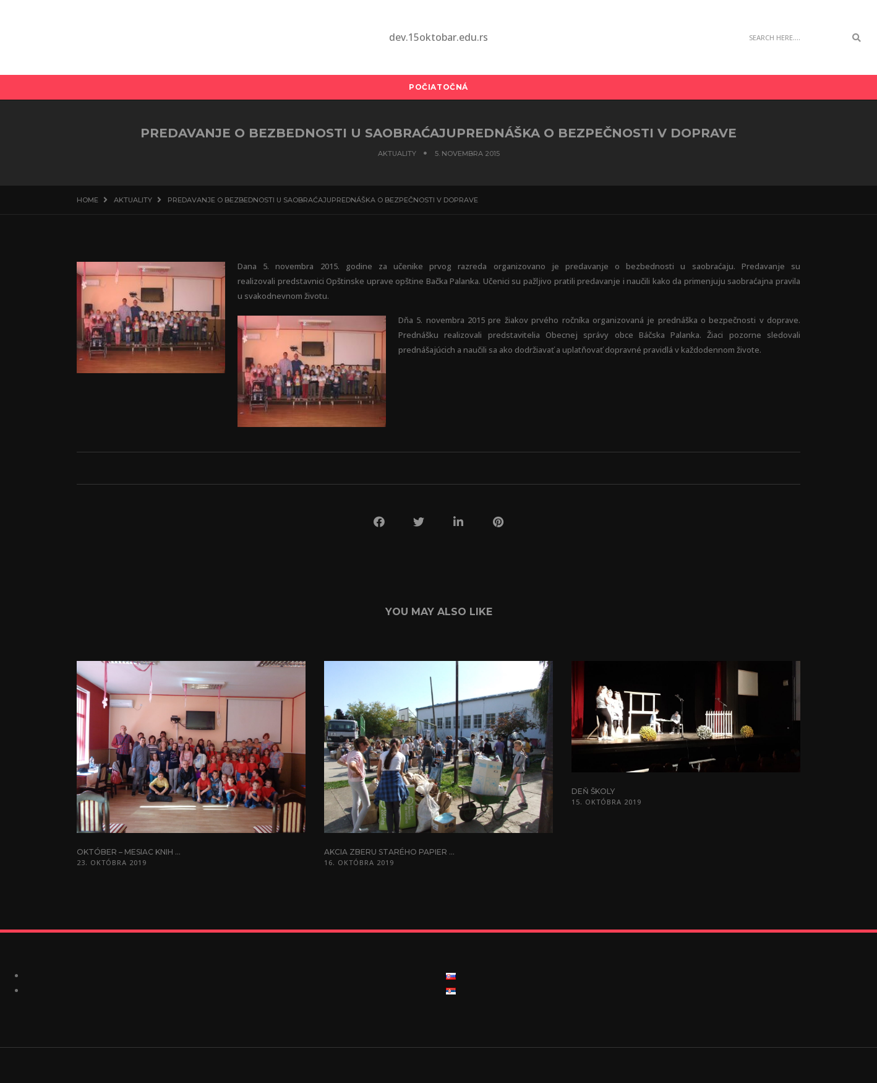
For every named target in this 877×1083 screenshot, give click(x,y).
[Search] (794, 38)
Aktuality (397, 153)
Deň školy (593, 791)
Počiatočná (438, 87)
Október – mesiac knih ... (129, 851)
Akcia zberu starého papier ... (389, 851)
